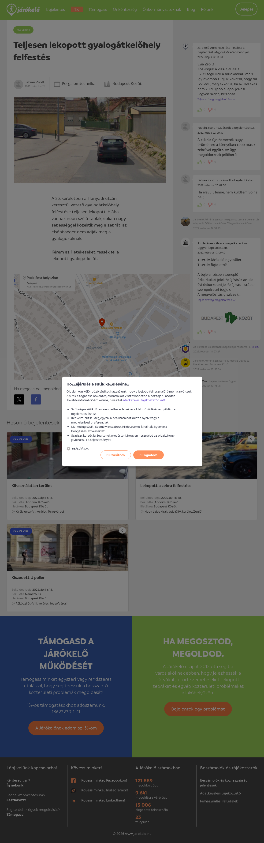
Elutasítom (115, 455)
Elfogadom (148, 455)
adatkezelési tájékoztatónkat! (144, 400)
